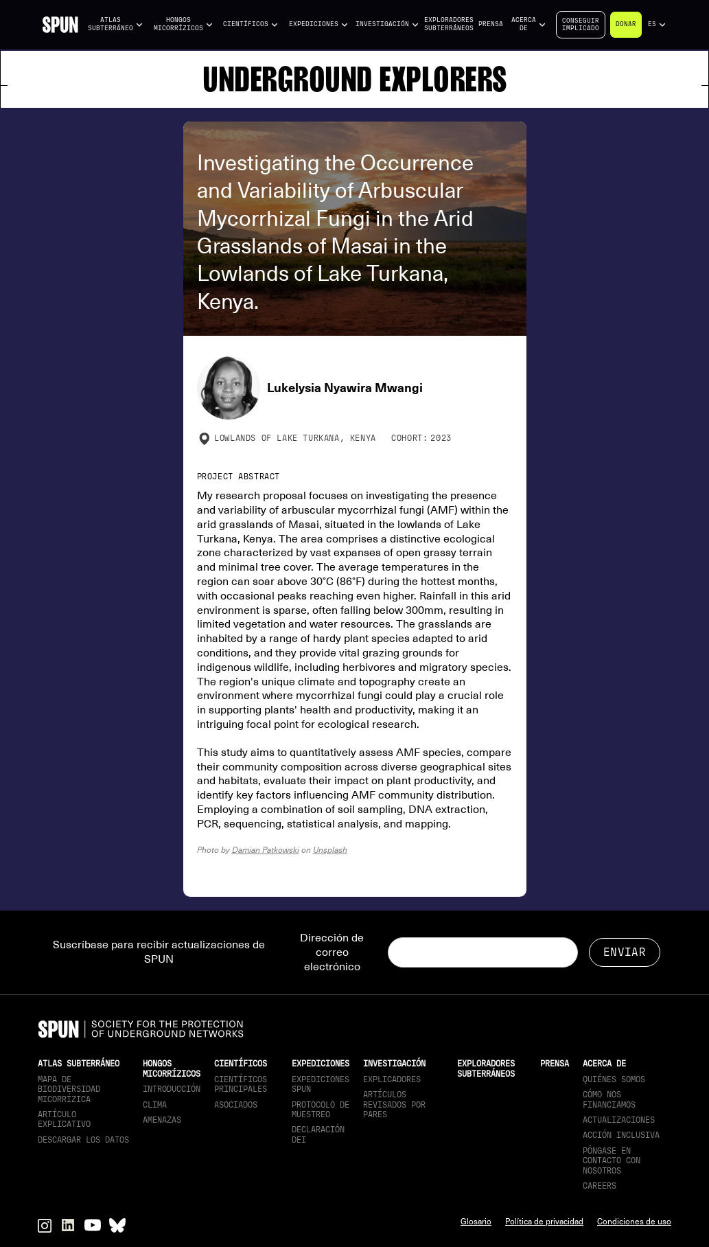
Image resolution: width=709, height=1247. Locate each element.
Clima (155, 1105)
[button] (115, 24)
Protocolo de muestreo (320, 1109)
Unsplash (330, 850)
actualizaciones (619, 1120)
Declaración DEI (318, 1134)
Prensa (490, 24)
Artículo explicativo (64, 1119)
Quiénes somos (614, 1079)
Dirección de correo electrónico (332, 952)
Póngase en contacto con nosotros (611, 1161)
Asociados (235, 1105)
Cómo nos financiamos (609, 1099)
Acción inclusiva (621, 1135)
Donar (626, 24)
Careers (599, 1186)
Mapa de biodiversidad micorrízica (69, 1089)
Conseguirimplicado (580, 24)
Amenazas (162, 1120)
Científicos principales (240, 1084)
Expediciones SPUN (320, 1084)
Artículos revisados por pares (394, 1104)
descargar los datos (83, 1140)
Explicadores (392, 1079)
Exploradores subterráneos (449, 24)
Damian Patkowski (265, 850)
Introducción (171, 1089)
